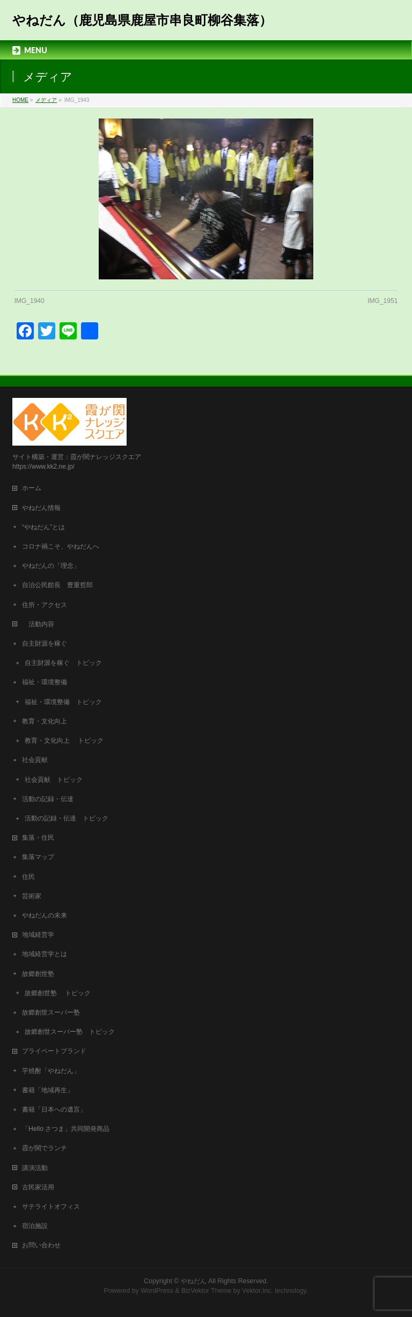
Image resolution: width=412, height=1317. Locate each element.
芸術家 (31, 896)
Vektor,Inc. (257, 1290)
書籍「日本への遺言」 (57, 1109)
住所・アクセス (44, 605)
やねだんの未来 (44, 915)
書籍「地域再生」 (51, 1090)
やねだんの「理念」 (51, 565)
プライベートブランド (54, 1051)
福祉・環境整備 (44, 682)
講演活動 (35, 1168)
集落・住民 (41, 837)
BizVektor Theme (206, 1290)
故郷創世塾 (38, 974)
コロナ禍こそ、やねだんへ (60, 546)
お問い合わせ (41, 1245)
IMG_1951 (382, 301)
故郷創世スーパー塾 (51, 1012)
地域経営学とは (44, 954)
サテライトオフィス (51, 1206)
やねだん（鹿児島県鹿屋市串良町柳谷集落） (142, 20)
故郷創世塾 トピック (58, 993)
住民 (28, 877)
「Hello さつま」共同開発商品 (65, 1129)
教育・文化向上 (44, 721)
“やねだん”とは (43, 527)
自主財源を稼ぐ (44, 643)
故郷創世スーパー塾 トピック (70, 1031)
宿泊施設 (35, 1226)
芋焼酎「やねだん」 (51, 1071)
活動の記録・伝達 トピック (66, 818)
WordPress (157, 1290)
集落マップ (38, 857)
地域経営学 (38, 934)
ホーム (31, 488)
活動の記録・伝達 (47, 799)
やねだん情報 (41, 508)
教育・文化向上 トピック (64, 740)
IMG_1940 (29, 301)
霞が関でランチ (44, 1148)
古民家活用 (38, 1187)
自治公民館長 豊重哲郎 (57, 585)
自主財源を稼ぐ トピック (63, 663)
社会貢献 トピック (54, 779)
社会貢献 (35, 760)
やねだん (194, 1281)
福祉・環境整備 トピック (63, 702)
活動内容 (41, 624)
